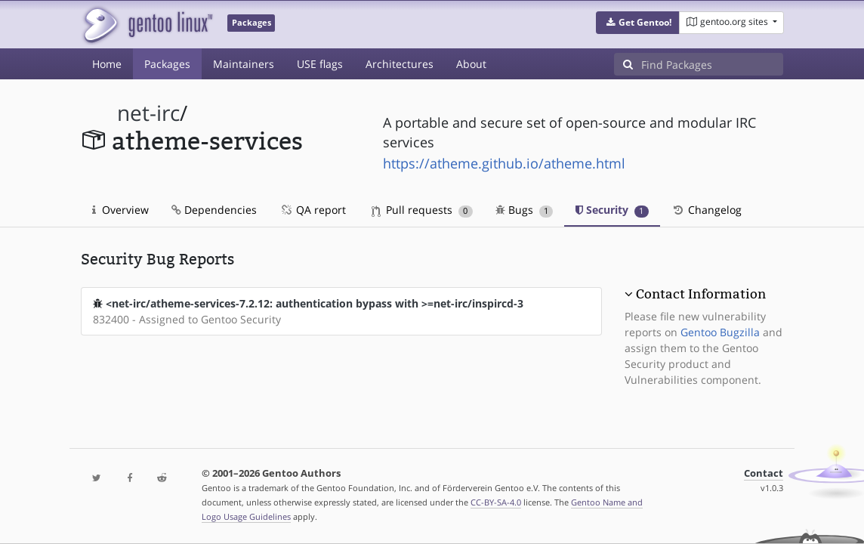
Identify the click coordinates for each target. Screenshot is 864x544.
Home (107, 64)
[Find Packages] (712, 64)
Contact (763, 473)
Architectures (400, 64)
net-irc (148, 113)
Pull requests (422, 209)
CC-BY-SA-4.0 (496, 502)
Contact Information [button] (701, 293)
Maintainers (243, 64)
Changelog (706, 209)
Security (612, 209)
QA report (312, 209)
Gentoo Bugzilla (720, 332)
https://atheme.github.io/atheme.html (504, 163)
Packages (167, 64)
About (471, 64)
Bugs (524, 209)
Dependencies (214, 209)
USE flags (320, 64)
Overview (120, 209)
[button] (638, 22)
